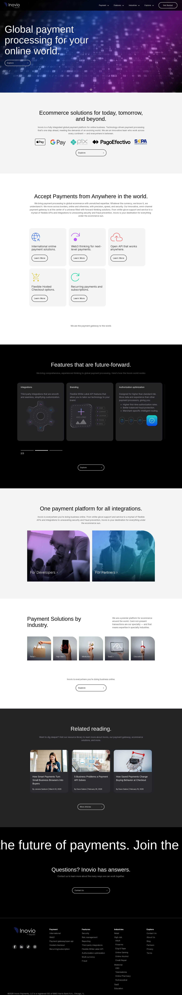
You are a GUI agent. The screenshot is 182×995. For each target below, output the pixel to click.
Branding (74, 387)
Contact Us (151, 933)
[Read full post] (49, 782)
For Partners (105, 572)
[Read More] (49, 761)
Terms (149, 953)
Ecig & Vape (120, 948)
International (55, 933)
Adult (117, 940)
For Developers (42, 572)
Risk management (89, 937)
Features (120, 5)
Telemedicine (121, 972)
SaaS (110, 657)
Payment (105, 5)
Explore (150, 5)
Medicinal (86, 657)
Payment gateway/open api (61, 941)
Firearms (119, 944)
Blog (149, 941)
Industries (135, 5)
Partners (150, 945)
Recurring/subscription (59, 949)
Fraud (84, 961)
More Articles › (91, 807)
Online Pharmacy (123, 976)
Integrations (26, 387)
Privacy (150, 949)
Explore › (17, 63)
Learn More (39, 258)
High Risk (60, 657)
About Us (151, 937)
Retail (32, 657)
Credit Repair (121, 960)
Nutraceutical (121, 980)
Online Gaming (121, 952)
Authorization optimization (131, 387)
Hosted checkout (57, 945)
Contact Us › (91, 890)
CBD (117, 968)
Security (85, 933)
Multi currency (88, 957)
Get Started (168, 5)
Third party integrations (92, 945)
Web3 (51, 937)
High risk (118, 937)
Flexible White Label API (92, 949)
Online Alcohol (121, 956)
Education (138, 657)
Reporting (86, 941)
